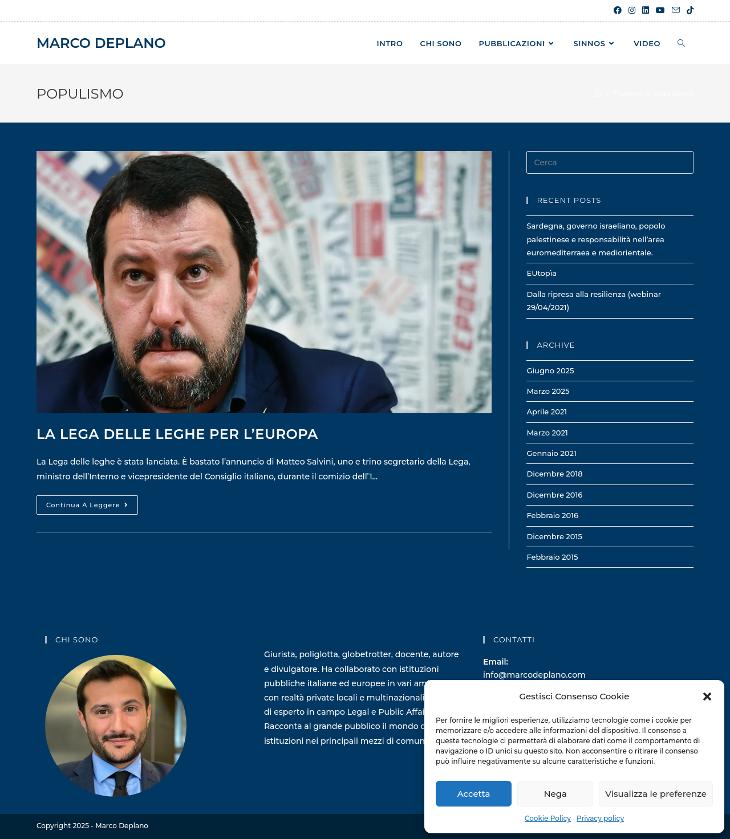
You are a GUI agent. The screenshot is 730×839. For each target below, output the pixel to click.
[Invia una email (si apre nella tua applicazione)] (675, 11)
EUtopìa (541, 273)
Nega (555, 793)
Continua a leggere (92, 507)
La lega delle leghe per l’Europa (177, 434)
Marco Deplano (101, 43)
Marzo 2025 (547, 391)
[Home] (598, 93)
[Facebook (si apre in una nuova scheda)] (617, 11)
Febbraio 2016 (552, 515)
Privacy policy (600, 818)
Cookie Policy (548, 818)
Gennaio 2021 (551, 453)
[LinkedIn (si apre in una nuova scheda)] (645, 11)
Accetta (473, 793)
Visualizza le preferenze (656, 793)
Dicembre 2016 (554, 494)
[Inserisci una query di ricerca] (610, 162)
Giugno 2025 (550, 370)
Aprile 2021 (546, 411)
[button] (707, 696)
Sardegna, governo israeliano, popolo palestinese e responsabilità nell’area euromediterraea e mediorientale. (595, 239)
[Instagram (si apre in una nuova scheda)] (632, 11)
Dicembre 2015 (554, 536)
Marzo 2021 (546, 432)
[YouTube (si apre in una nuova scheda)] (660, 11)
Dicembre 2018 (554, 473)
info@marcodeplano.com (534, 675)
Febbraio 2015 (552, 556)
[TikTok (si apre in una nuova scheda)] (688, 11)
